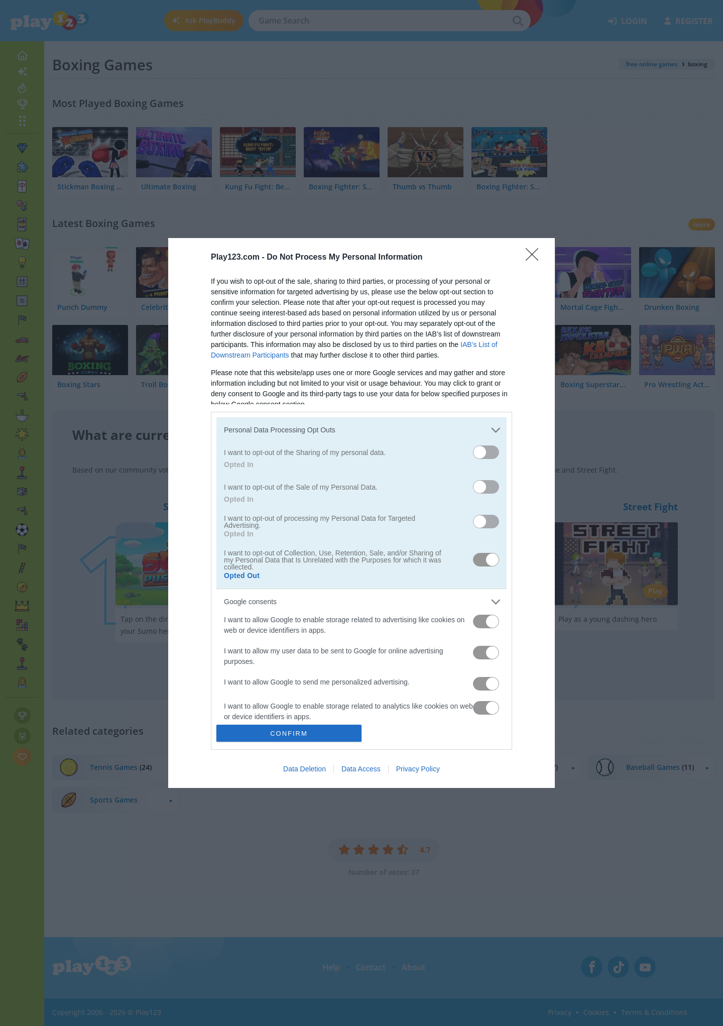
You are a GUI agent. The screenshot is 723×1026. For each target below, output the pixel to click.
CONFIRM (289, 733)
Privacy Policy (418, 769)
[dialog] (361, 513)
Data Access (361, 769)
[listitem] (361, 430)
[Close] (535, 257)
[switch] (486, 452)
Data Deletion (304, 769)
